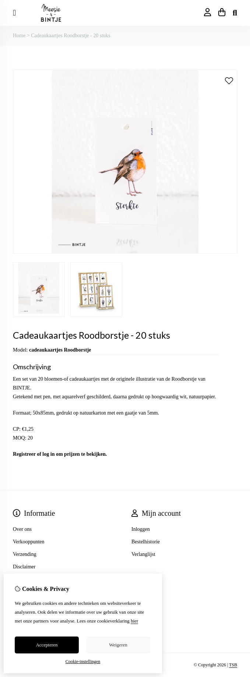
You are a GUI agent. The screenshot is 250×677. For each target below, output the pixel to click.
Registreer (24, 454)
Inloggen (140, 529)
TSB (233, 664)
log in (48, 454)
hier (134, 621)
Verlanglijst (143, 554)
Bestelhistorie (145, 541)
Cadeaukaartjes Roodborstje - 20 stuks (70, 35)
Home (19, 35)
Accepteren (46, 645)
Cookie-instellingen (83, 661)
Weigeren (118, 645)
